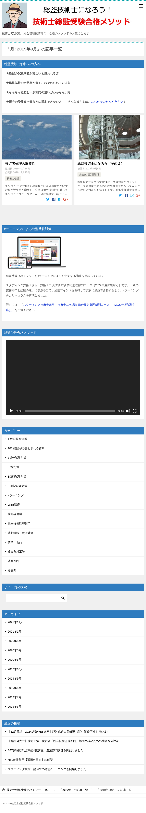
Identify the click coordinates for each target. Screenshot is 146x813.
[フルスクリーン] (135, 411)
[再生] (11, 411)
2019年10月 (15, 669)
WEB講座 (14, 504)
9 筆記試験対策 (17, 485)
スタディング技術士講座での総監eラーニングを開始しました (47, 769)
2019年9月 (14, 678)
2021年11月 (15, 622)
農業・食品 (15, 542)
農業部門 (13, 561)
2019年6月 (14, 706)
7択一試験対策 (17, 457)
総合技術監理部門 (89, 174)
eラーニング (16, 495)
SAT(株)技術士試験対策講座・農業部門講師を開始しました (45, 750)
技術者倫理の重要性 (20, 163)
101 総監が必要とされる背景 (26, 448)
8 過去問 (13, 467)
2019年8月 (14, 687)
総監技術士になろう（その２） (100, 163)
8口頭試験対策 (17, 476)
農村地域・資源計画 (20, 532)
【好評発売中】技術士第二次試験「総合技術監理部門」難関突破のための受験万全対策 (63, 740)
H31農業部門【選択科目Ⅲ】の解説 (30, 759)
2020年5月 (14, 650)
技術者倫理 (13, 178)
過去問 (12, 570)
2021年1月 (14, 631)
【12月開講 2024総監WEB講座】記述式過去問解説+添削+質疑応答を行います (59, 731)
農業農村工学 (16, 551)
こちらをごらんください (107, 101)
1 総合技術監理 (17, 438)
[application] (73, 377)
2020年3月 (14, 659)
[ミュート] (128, 411)
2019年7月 (14, 697)
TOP (28, 789)
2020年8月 (14, 641)
